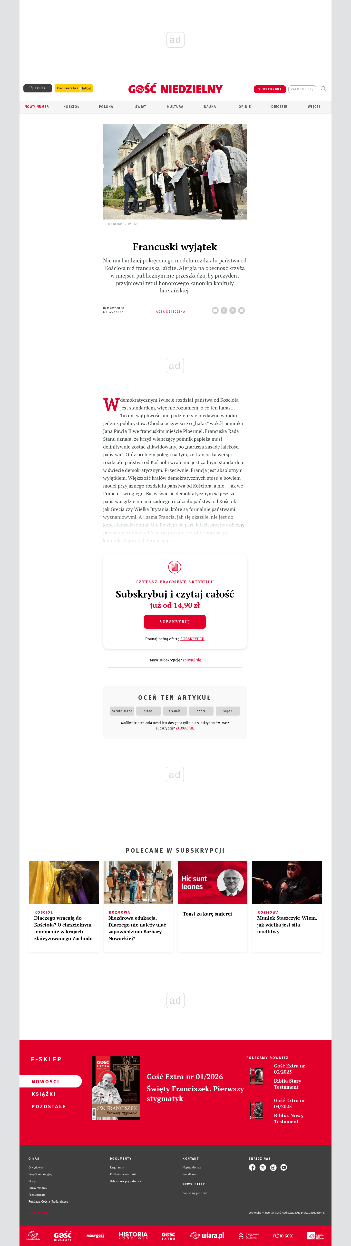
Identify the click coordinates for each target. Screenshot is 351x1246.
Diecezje (279, 107)
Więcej (314, 107)
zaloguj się (302, 89)
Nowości (43, 1081)
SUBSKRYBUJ (269, 89)
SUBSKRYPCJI (192, 638)
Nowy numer (37, 107)
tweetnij (233, 309)
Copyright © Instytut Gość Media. (269, 1212)
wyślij (242, 309)
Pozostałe (43, 1106)
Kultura (175, 107)
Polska (106, 107)
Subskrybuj (174, 621)
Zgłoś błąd (40, 1213)
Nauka (210, 107)
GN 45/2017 (113, 312)
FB (225, 309)
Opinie (245, 107)
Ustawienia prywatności (125, 1181)
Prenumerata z (74, 88)
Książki (43, 1093)
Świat (140, 107)
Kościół (71, 107)
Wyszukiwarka (323, 88)
